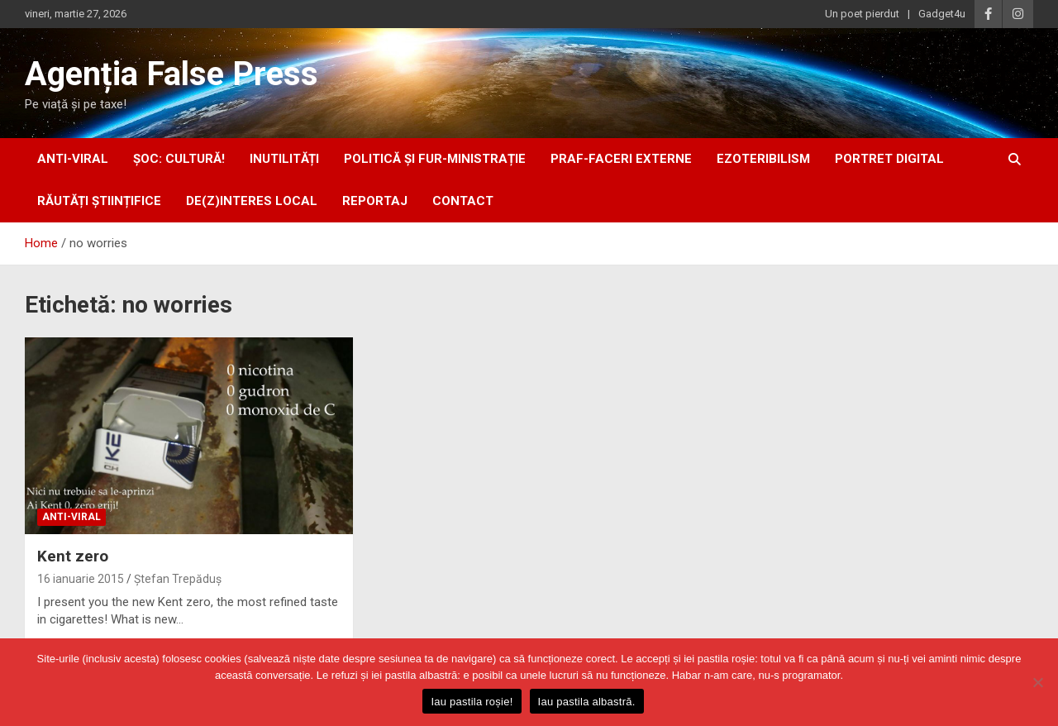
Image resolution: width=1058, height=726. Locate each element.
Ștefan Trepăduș (178, 578)
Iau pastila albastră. (587, 701)
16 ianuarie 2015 (80, 578)
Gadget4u (941, 13)
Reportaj (374, 200)
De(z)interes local (251, 200)
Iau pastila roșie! (471, 701)
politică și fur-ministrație (435, 158)
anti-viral (72, 158)
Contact (462, 200)
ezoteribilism (763, 158)
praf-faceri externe (621, 158)
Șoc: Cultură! (179, 158)
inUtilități (284, 158)
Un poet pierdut (862, 13)
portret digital (889, 158)
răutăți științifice (99, 200)
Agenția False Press (171, 74)
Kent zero (72, 556)
